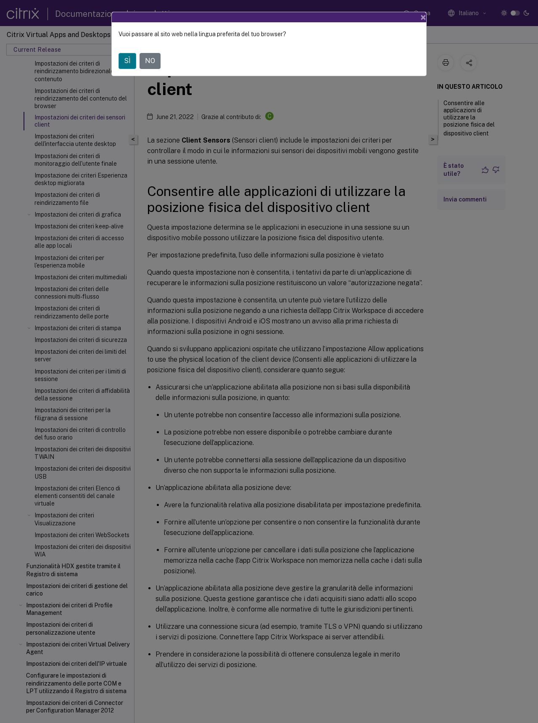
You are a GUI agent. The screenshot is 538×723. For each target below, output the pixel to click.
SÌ (127, 61)
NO (150, 61)
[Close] (423, 17)
